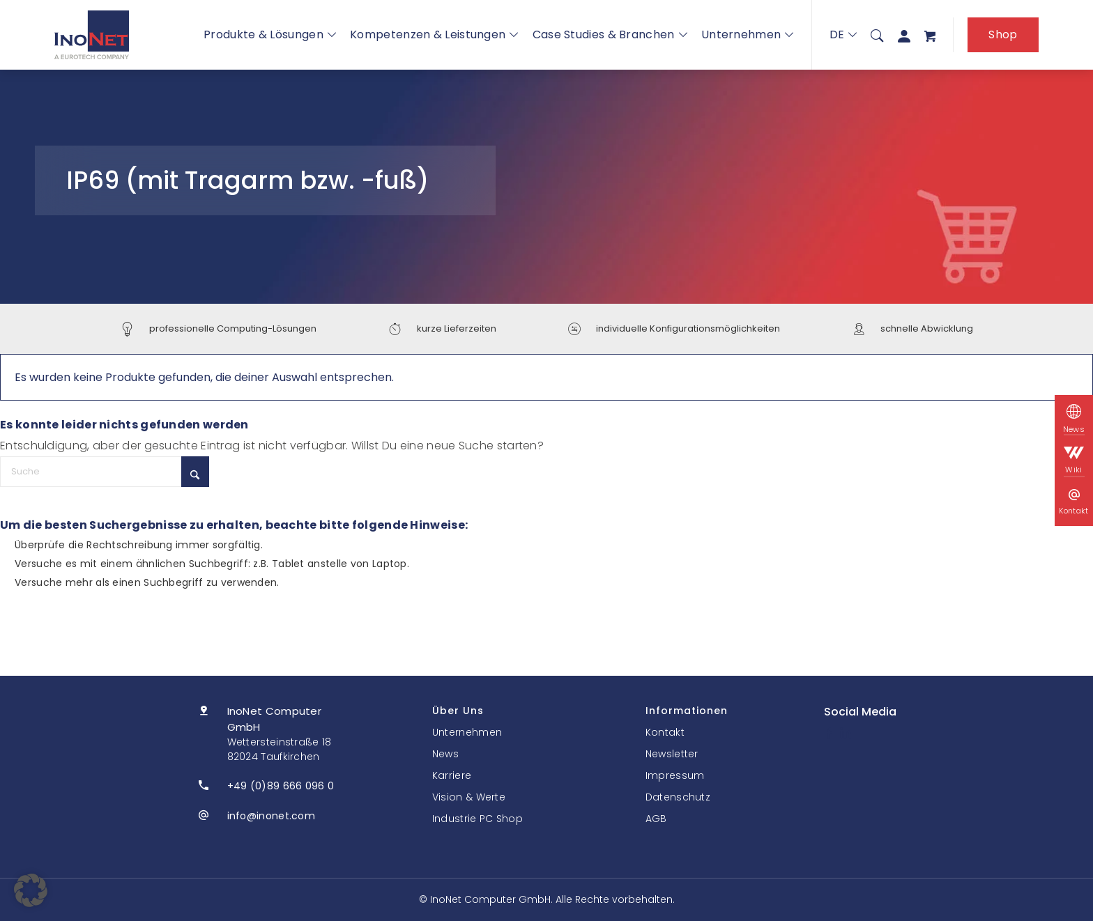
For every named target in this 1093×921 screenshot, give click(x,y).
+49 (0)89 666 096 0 (281, 786)
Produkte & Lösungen (270, 34)
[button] (30, 890)
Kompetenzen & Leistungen (434, 34)
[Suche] (877, 35)
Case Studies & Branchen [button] (610, 34)
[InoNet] (91, 35)
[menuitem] (877, 35)
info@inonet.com (271, 816)
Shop (1002, 34)
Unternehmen (747, 34)
